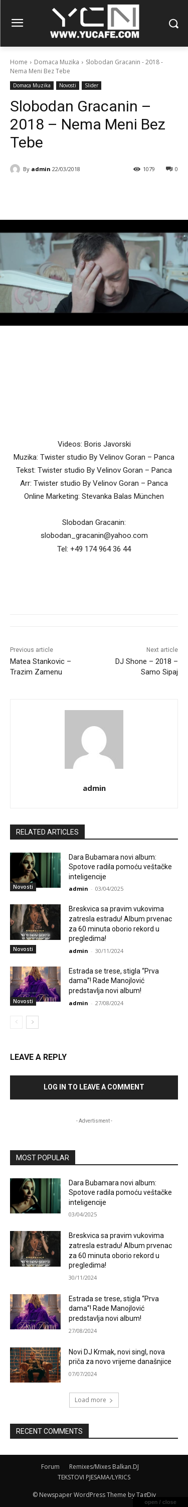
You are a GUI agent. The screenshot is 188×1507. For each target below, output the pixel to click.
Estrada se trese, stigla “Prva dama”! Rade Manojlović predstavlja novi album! (114, 981)
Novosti (67, 85)
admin (41, 169)
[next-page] (32, 1022)
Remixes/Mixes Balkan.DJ (104, 1466)
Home (19, 62)
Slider (91, 85)
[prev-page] (16, 1022)
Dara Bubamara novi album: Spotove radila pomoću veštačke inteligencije (120, 867)
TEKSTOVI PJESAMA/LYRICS (94, 1477)
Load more (94, 1400)
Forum (50, 1466)
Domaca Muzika (56, 62)
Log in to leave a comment (94, 1087)
